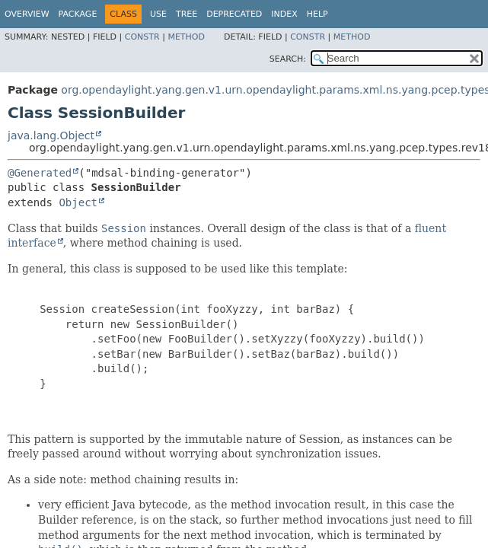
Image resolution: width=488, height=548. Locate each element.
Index (284, 14)
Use (158, 14)
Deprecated (234, 14)
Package (78, 14)
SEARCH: (288, 59)
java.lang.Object (51, 135)
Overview (27, 14)
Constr (142, 37)
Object (78, 202)
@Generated (40, 173)
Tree (186, 14)
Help (317, 14)
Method (186, 37)
